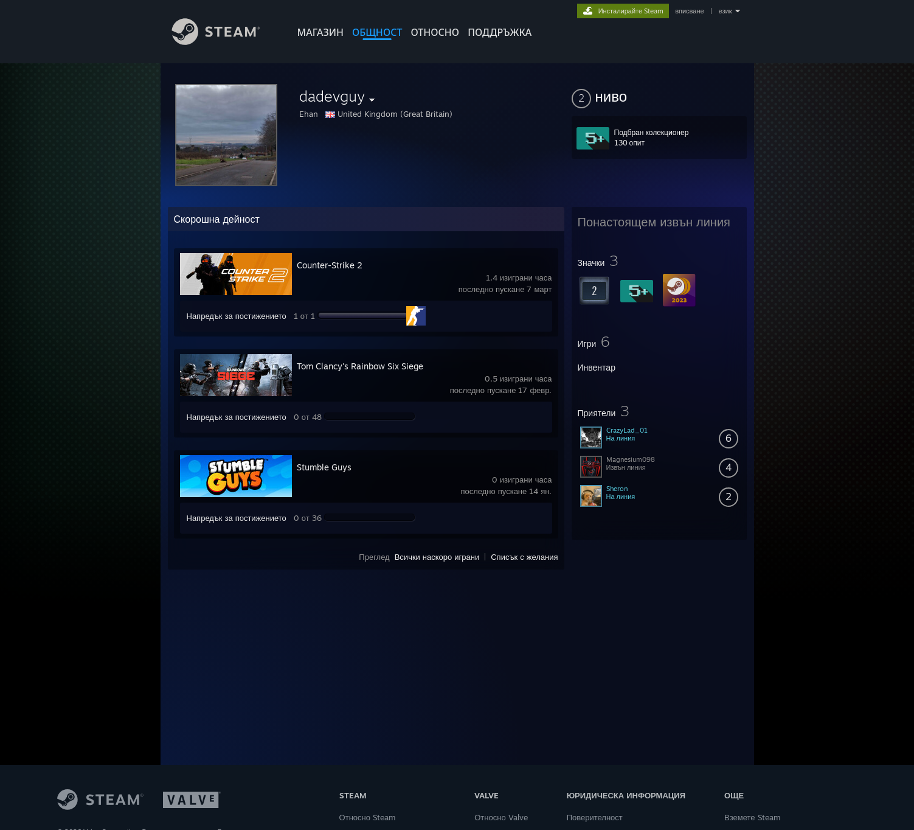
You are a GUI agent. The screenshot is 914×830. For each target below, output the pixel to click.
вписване (689, 11)
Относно (434, 32)
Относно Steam (367, 817)
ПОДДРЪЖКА (499, 32)
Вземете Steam (752, 817)
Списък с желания (524, 557)
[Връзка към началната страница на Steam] (225, 42)
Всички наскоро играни (437, 557)
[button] (659, 96)
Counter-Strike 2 (329, 265)
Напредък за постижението (236, 316)
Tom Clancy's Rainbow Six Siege (360, 366)
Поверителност (595, 817)
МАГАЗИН (320, 32)
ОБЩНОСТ (377, 32)
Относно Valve (500, 817)
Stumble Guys (324, 467)
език (725, 11)
